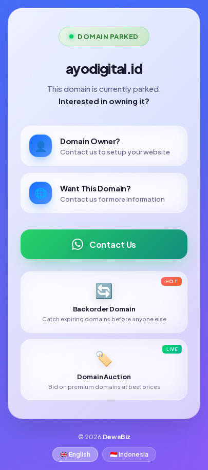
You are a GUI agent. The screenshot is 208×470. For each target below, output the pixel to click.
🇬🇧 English (75, 454)
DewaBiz (116, 437)
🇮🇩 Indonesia (129, 454)
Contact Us (104, 244)
